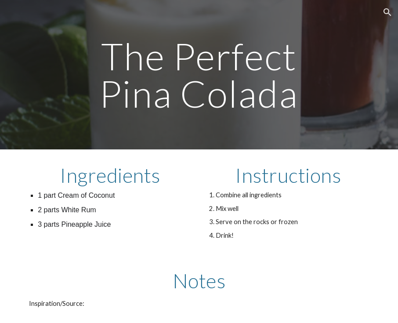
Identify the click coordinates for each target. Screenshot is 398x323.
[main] (199, 75)
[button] (387, 12)
